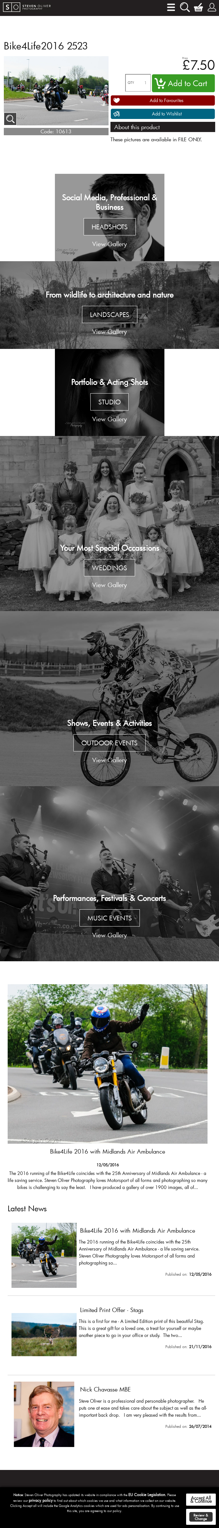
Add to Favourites (167, 100)
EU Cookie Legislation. (147, 1494)
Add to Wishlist (167, 114)
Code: (47, 131)
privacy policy (41, 1500)
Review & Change (200, 1517)
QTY (131, 83)
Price (185, 58)
